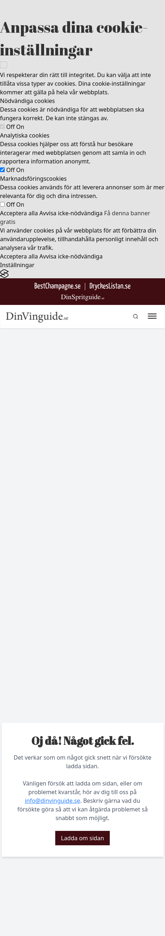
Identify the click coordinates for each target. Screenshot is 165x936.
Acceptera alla (19, 213)
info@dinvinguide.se (52, 801)
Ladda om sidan (82, 838)
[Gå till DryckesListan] (110, 286)
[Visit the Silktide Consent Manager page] (82, 273)
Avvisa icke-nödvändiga (71, 213)
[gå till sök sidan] (135, 316)
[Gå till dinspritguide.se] (82, 297)
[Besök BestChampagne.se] (58, 286)
